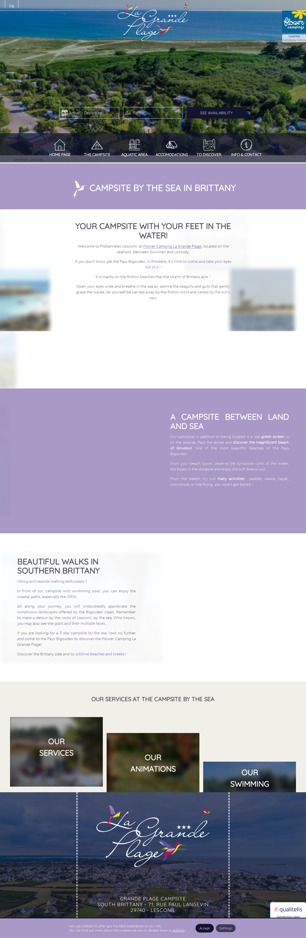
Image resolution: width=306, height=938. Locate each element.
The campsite (97, 154)
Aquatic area (134, 154)
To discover (209, 154)
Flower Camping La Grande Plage (172, 254)
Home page (60, 154)
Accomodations (172, 154)
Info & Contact (246, 154)
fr (11, 6)
